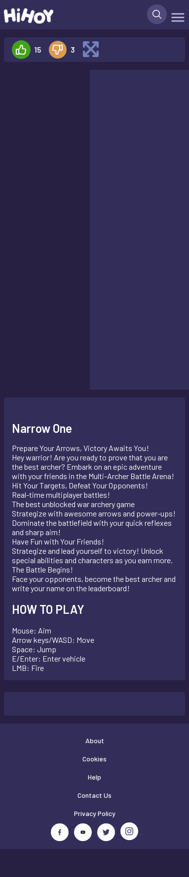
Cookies (94, 759)
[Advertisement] (42, 100)
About (94, 740)
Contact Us (94, 795)
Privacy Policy (94, 813)
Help (94, 777)
